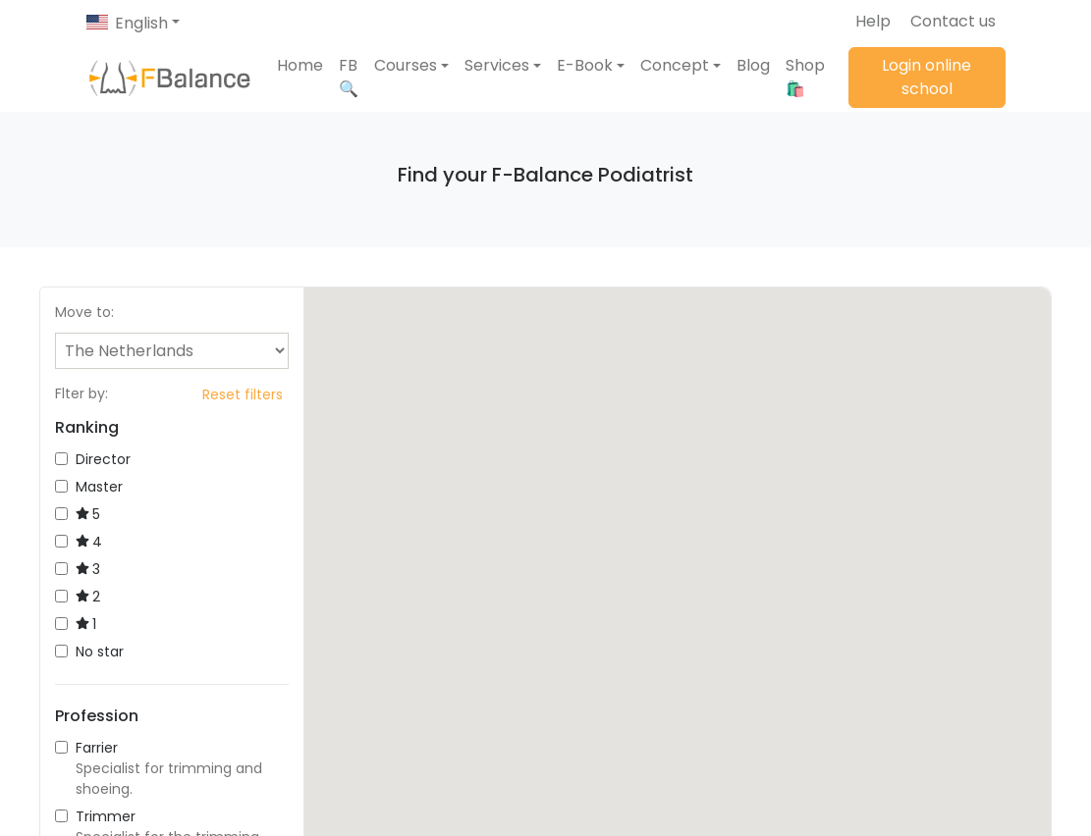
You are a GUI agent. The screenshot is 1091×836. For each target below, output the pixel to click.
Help (873, 21)
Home (300, 65)
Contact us (953, 21)
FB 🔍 (348, 77)
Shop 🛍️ (805, 77)
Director (93, 459)
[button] (411, 65)
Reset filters (242, 394)
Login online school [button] (926, 77)
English (141, 23)
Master (89, 486)
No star (89, 651)
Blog (753, 65)
